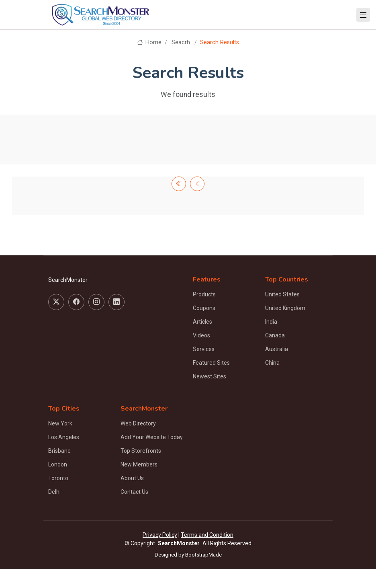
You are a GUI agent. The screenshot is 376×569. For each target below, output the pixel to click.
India (271, 322)
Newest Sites (209, 376)
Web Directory (138, 423)
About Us (132, 478)
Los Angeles (63, 437)
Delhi (54, 492)
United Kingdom (285, 308)
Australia (276, 349)
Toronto (58, 478)
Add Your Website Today (152, 437)
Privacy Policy (160, 535)
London (57, 464)
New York (60, 423)
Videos (201, 335)
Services (204, 349)
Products (204, 294)
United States (282, 294)
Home (149, 42)
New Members (139, 464)
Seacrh (181, 42)
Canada (275, 335)
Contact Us (134, 492)
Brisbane (59, 451)
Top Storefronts (141, 451)
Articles (202, 322)
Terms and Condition (207, 535)
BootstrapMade (203, 555)
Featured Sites (211, 363)
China (272, 363)
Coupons (204, 308)
